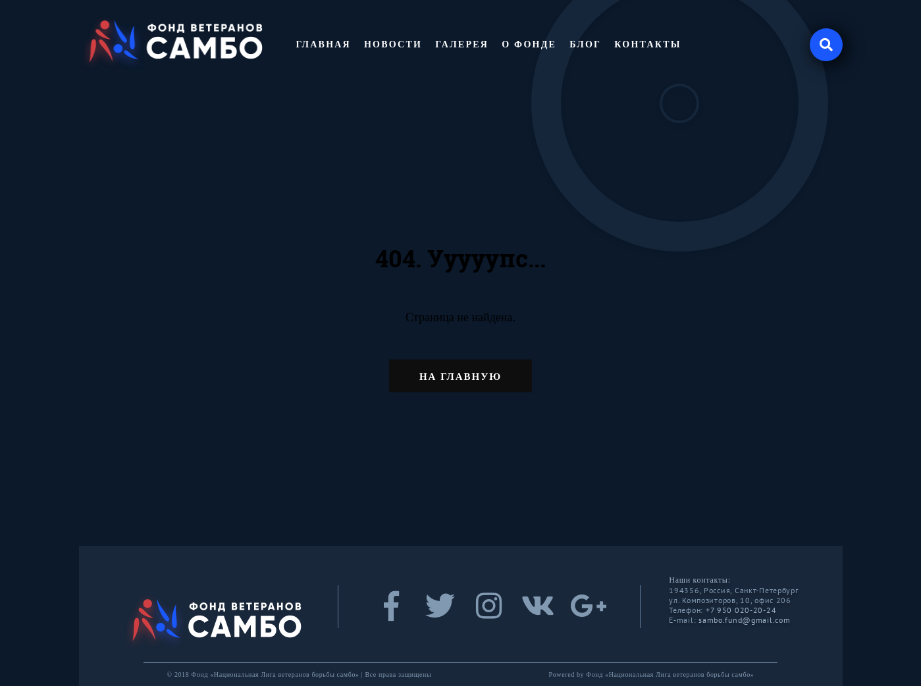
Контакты (647, 44)
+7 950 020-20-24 (741, 610)
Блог (585, 44)
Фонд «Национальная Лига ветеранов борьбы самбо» (670, 674)
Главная (323, 44)
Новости (393, 44)
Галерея (461, 44)
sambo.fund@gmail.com (744, 620)
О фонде (529, 44)
